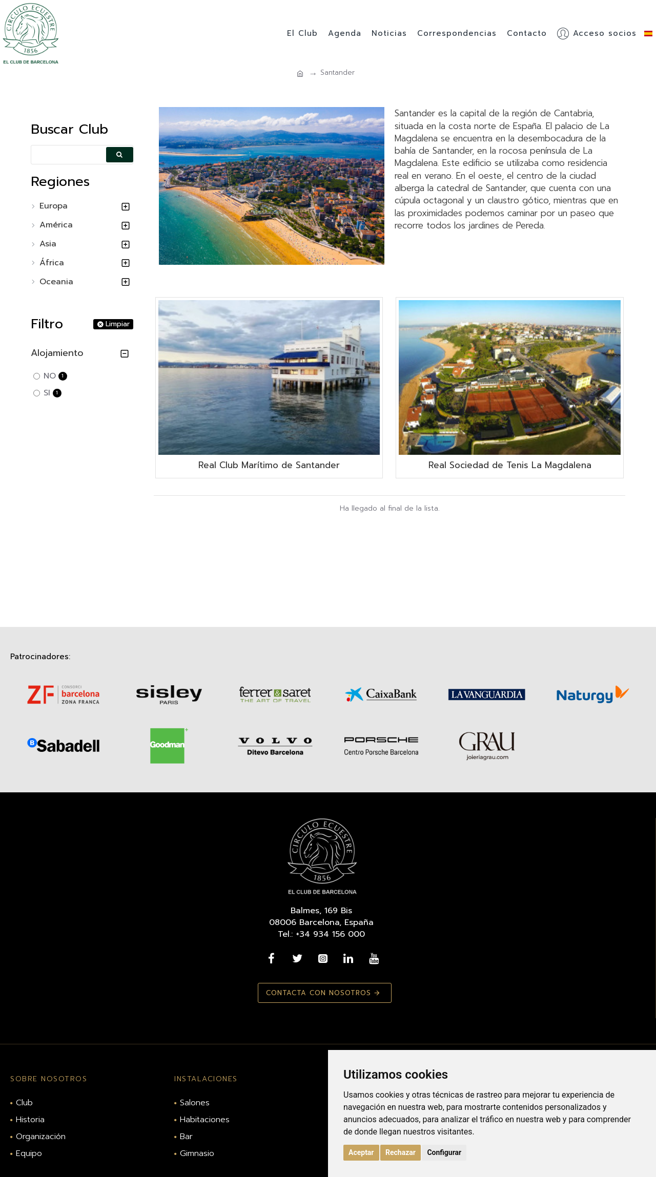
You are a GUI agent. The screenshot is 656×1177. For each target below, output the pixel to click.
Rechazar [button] (400, 1152)
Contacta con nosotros (316, 993)
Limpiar (118, 324)
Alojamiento (57, 353)
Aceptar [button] (361, 1152)
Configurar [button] (444, 1152)
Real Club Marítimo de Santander (269, 465)
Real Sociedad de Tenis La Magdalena (509, 465)
